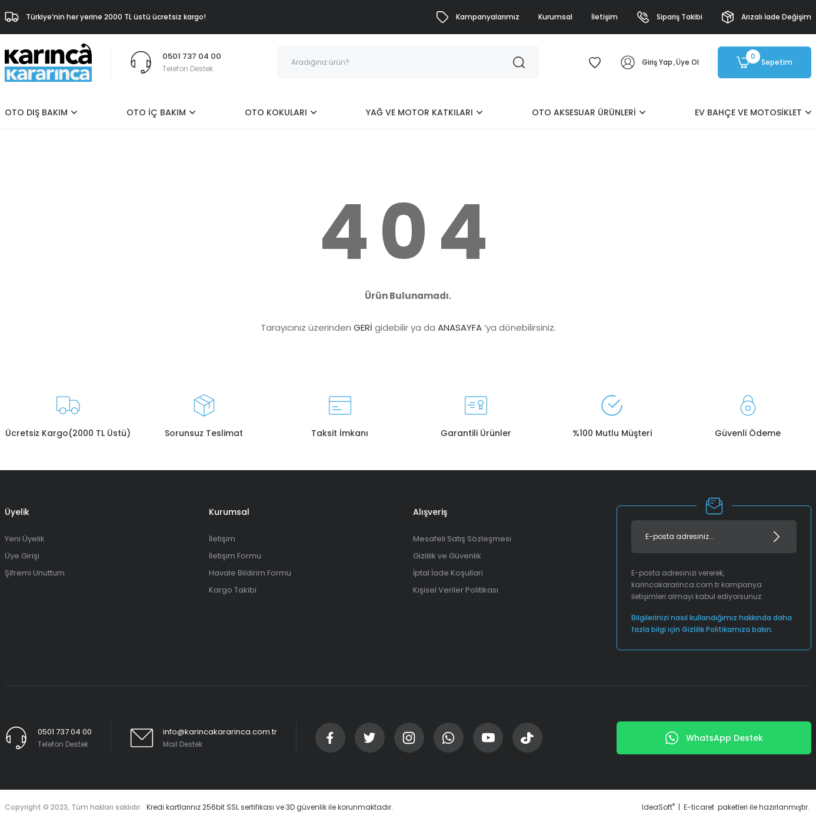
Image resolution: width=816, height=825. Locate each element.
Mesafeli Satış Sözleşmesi (462, 538)
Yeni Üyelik (25, 538)
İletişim (222, 538)
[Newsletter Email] (714, 536)
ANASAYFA (460, 327)
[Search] (408, 62)
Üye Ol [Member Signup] (687, 62)
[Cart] (764, 62)
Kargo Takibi (233, 590)
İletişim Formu (235, 555)
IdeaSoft (658, 807)
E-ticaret (699, 807)
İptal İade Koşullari (448, 572)
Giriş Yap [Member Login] (657, 62)
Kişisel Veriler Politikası (455, 590)
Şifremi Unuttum (35, 572)
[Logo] (48, 62)
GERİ (363, 327)
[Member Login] (628, 62)
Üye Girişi (22, 555)
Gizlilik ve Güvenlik (447, 555)
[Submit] (776, 536)
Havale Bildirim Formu (250, 572)
